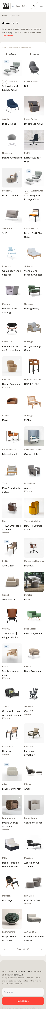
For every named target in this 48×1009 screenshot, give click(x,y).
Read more (8, 35)
